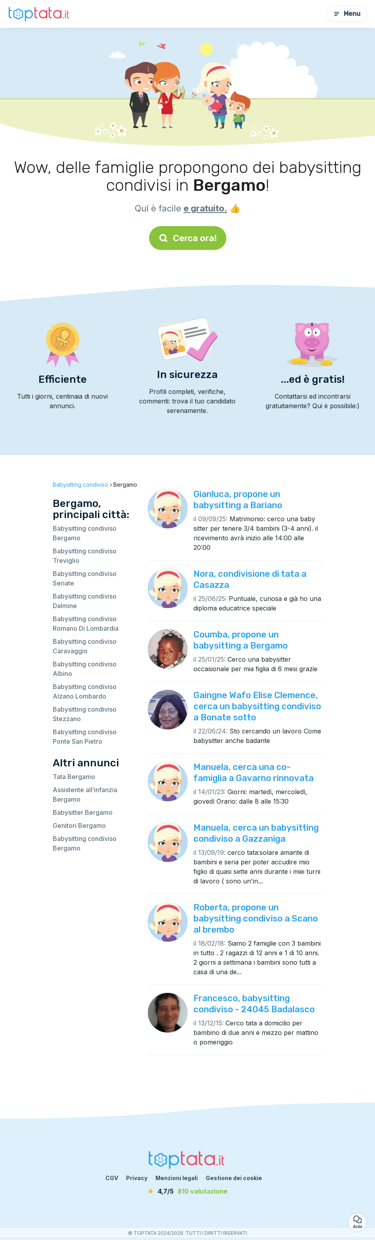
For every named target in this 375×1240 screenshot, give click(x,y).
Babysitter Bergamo (83, 812)
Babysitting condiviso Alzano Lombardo (85, 691)
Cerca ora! (188, 238)
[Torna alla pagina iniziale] (39, 13)
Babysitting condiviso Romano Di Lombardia (86, 623)
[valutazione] (187, 1191)
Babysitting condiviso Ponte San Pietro (85, 736)
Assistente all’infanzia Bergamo (85, 794)
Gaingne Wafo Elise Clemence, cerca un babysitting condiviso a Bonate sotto (257, 706)
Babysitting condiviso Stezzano (85, 714)
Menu (346, 13)
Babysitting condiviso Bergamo (85, 533)
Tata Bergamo (74, 777)
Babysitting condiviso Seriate (85, 578)
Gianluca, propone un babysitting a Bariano (237, 500)
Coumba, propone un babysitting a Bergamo (240, 640)
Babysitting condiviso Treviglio (85, 555)
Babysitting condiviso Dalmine (85, 601)
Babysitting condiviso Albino (85, 669)
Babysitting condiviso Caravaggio (85, 646)
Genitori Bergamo (79, 825)
